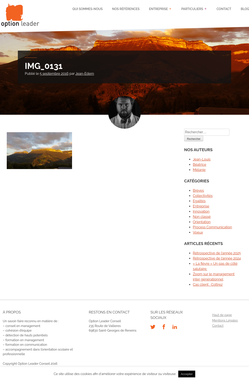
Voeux (198, 232)
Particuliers (192, 9)
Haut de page (222, 315)
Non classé (202, 217)
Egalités (199, 201)
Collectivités (203, 196)
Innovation (201, 211)
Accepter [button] (187, 374)
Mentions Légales (225, 320)
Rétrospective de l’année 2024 (217, 258)
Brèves (198, 190)
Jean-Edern (84, 74)
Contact (224, 9)
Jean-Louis (201, 159)
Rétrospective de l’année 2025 (217, 253)
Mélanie (199, 170)
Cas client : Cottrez (208, 284)
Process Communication (212, 227)
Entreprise (158, 9)
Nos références (126, 9)
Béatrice (199, 165)
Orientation (201, 222)
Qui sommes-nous (87, 9)
